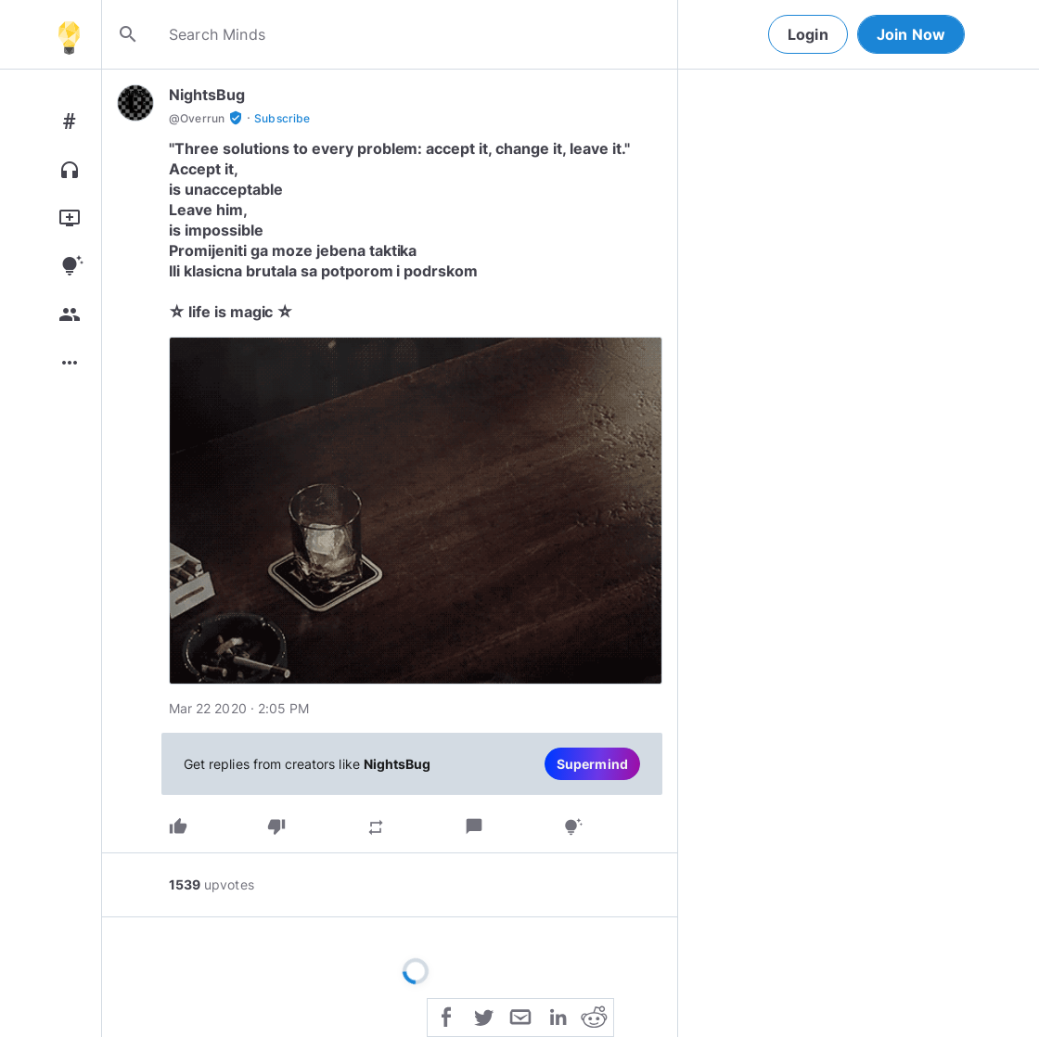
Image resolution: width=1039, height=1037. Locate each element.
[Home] (68, 34)
